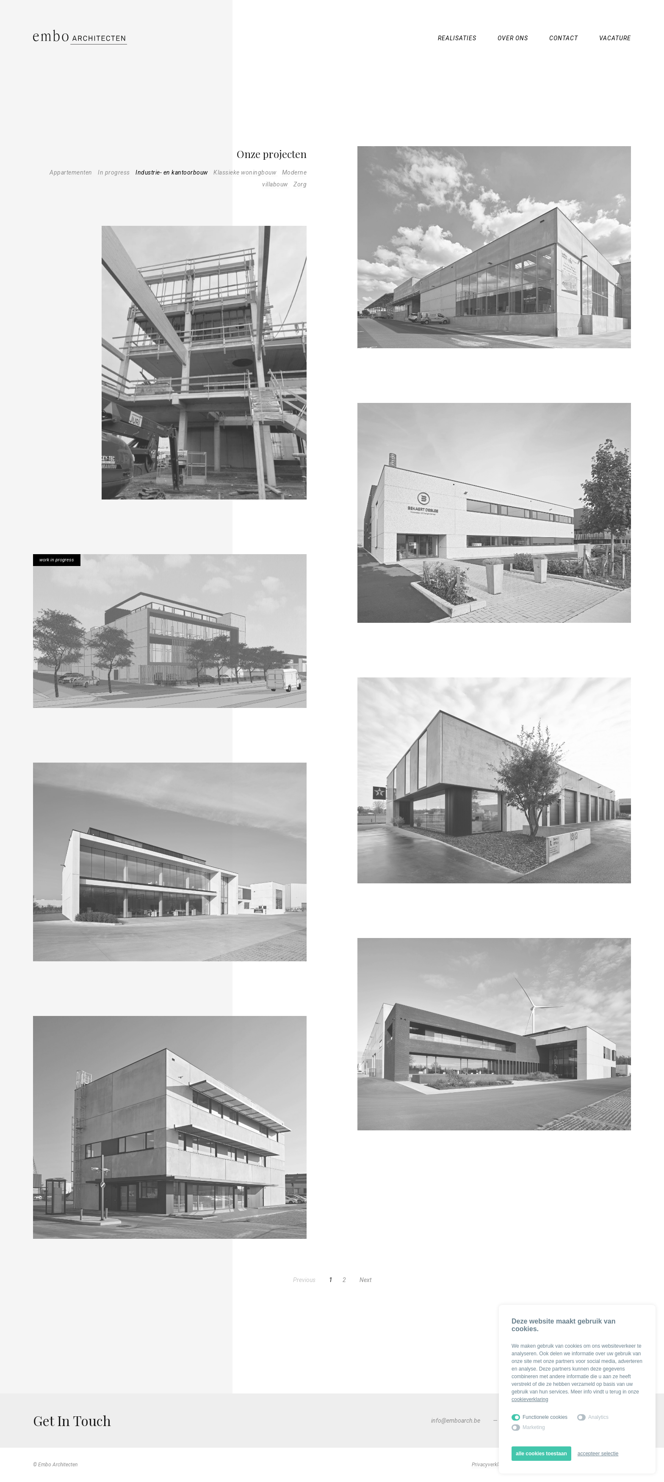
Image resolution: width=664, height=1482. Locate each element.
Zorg (300, 184)
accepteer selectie (598, 1454)
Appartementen (72, 172)
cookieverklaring (530, 1399)
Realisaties (457, 38)
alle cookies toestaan (541, 1454)
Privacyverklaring (490, 1465)
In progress (114, 172)
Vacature (615, 38)
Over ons (513, 38)
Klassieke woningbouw (245, 172)
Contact (563, 38)
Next (365, 1280)
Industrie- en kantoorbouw (172, 172)
